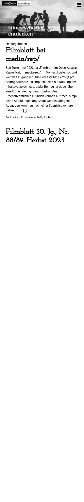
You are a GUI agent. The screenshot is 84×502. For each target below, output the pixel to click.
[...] (25, 110)
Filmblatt (48, 117)
